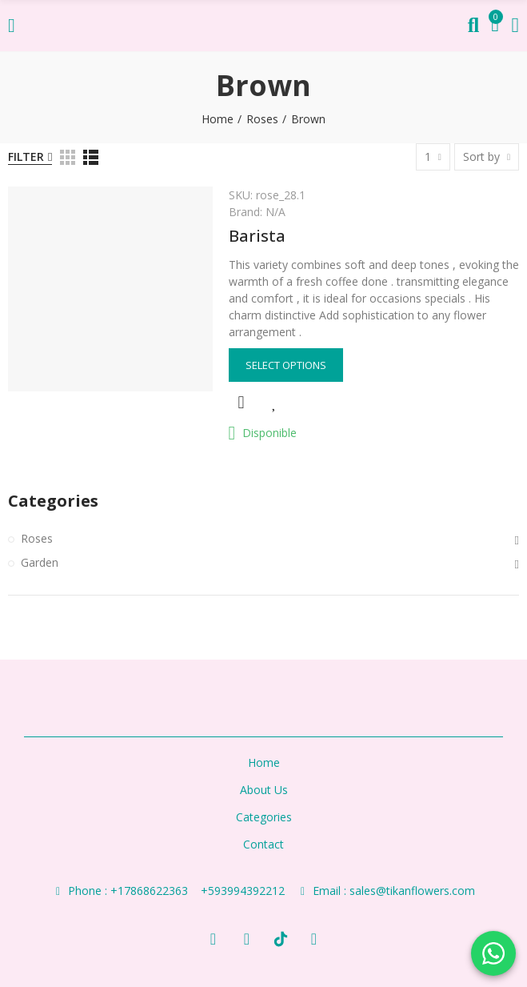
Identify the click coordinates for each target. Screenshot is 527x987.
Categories (53, 501)
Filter (26, 156)
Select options (286, 365)
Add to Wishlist (275, 402)
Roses (37, 538)
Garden (39, 562)
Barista (257, 236)
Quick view (241, 402)
